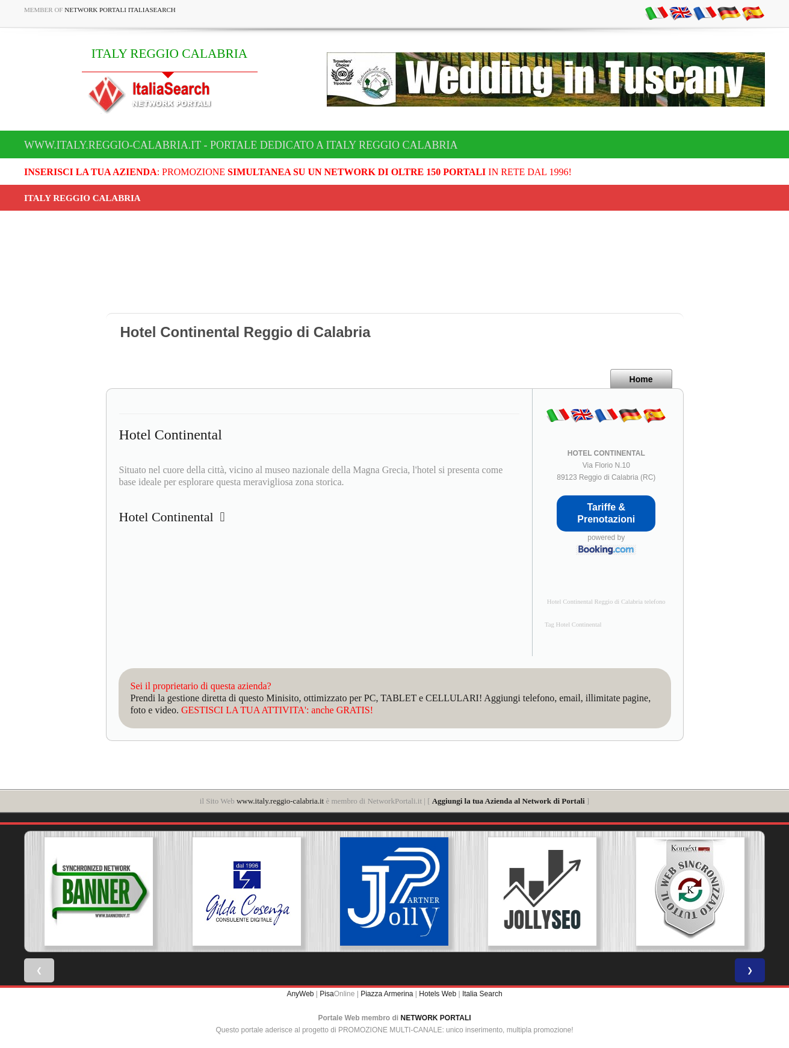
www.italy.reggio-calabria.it (280, 800)
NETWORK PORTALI (436, 1018)
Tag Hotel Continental (573, 624)
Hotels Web (437, 994)
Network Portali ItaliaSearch (120, 9)
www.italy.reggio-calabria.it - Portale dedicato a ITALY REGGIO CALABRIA (241, 145)
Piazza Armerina (386, 994)
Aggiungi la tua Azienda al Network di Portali (508, 800)
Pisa (326, 994)
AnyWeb (300, 994)
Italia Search (482, 994)
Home (641, 379)
